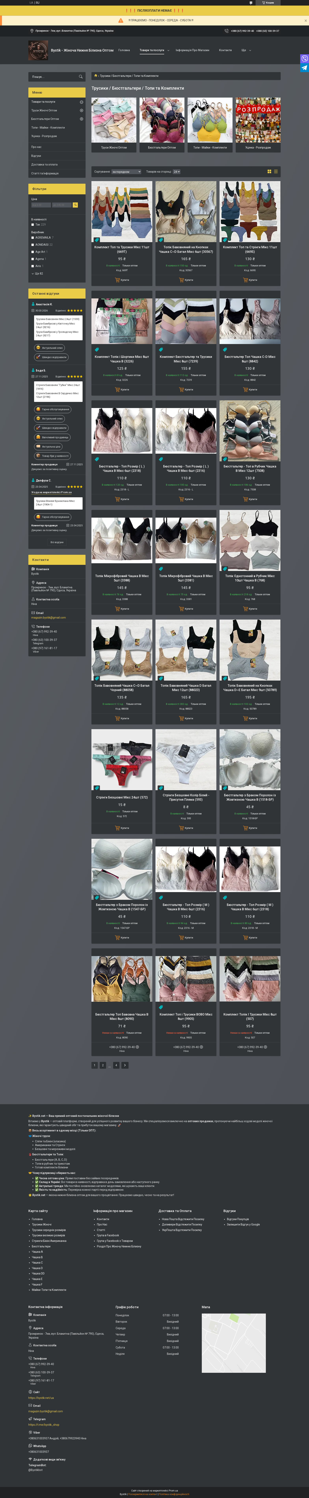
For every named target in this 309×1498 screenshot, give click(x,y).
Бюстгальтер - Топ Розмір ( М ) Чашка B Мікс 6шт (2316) (186, 907)
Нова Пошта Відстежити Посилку (183, 1219)
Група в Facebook (108, 1235)
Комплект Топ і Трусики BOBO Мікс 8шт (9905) (186, 1017)
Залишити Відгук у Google (243, 1224)
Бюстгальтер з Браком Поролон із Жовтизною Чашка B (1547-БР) (122, 907)
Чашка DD (38, 1273)
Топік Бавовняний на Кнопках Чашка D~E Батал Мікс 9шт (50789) (250, 688)
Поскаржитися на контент (142, 1494)
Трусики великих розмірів (48, 1235)
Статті (101, 1230)
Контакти (225, 50)
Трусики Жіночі (41, 1224)
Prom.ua (173, 1490)
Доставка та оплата (44, 164)
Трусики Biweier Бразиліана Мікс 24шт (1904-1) (55, 502)
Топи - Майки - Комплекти (210, 147)
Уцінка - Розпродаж (258, 147)
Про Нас (102, 1224)
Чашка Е (37, 1279)
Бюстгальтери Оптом (162, 147)
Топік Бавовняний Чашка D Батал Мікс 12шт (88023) (186, 688)
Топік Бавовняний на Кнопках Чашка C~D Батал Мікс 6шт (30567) (186, 249)
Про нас (36, 147)
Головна (124, 50)
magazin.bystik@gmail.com (48, 617)
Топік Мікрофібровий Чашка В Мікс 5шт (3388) (122, 578)
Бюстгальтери (41, 1246)
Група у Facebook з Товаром (115, 1240)
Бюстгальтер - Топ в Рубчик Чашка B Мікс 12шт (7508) (250, 469)
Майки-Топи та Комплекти (49, 1289)
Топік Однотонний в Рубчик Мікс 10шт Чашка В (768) (250, 578)
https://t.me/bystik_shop (43, 1424)
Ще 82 (39, 273)
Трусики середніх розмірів (49, 1230)
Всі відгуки (57, 542)
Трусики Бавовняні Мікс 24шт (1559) (57, 319)
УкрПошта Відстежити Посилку (182, 1230)
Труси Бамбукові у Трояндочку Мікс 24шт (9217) (57, 333)
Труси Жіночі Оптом (114, 147)
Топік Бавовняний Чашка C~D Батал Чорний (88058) (121, 688)
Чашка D (37, 1268)
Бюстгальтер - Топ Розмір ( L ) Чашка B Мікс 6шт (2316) (186, 469)
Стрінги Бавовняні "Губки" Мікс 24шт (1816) (58, 387)
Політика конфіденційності (174, 1494)
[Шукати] (81, 77)
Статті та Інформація (45, 173)
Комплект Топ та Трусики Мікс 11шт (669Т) (121, 249)
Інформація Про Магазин (192, 50)
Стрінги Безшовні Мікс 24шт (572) (122, 797)
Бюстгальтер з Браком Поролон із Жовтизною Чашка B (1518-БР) (250, 797)
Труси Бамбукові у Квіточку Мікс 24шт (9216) (55, 325)
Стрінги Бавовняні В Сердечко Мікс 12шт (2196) (57, 395)
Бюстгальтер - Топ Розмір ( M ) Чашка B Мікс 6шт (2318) (250, 907)
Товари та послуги (152, 50)
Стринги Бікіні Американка (49, 1240)
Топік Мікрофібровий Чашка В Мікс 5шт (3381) (186, 578)
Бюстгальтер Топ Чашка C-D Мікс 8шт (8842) (250, 359)
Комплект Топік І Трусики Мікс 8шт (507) (250, 1017)
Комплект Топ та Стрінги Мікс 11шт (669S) (250, 249)
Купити (125, 279)
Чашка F (37, 1284)
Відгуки (36, 155)
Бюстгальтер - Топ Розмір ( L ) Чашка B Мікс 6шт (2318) (122, 469)
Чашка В (37, 1257)
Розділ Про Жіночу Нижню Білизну (119, 1246)
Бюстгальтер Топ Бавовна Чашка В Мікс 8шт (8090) (121, 1017)
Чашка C (37, 1262)
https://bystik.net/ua (41, 1397)
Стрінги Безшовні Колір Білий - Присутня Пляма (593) (186, 797)
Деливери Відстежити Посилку (182, 1224)
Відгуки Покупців (238, 1219)
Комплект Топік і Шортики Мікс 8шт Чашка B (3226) (122, 359)
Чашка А (37, 1251)
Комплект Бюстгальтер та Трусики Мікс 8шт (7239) (186, 359)
